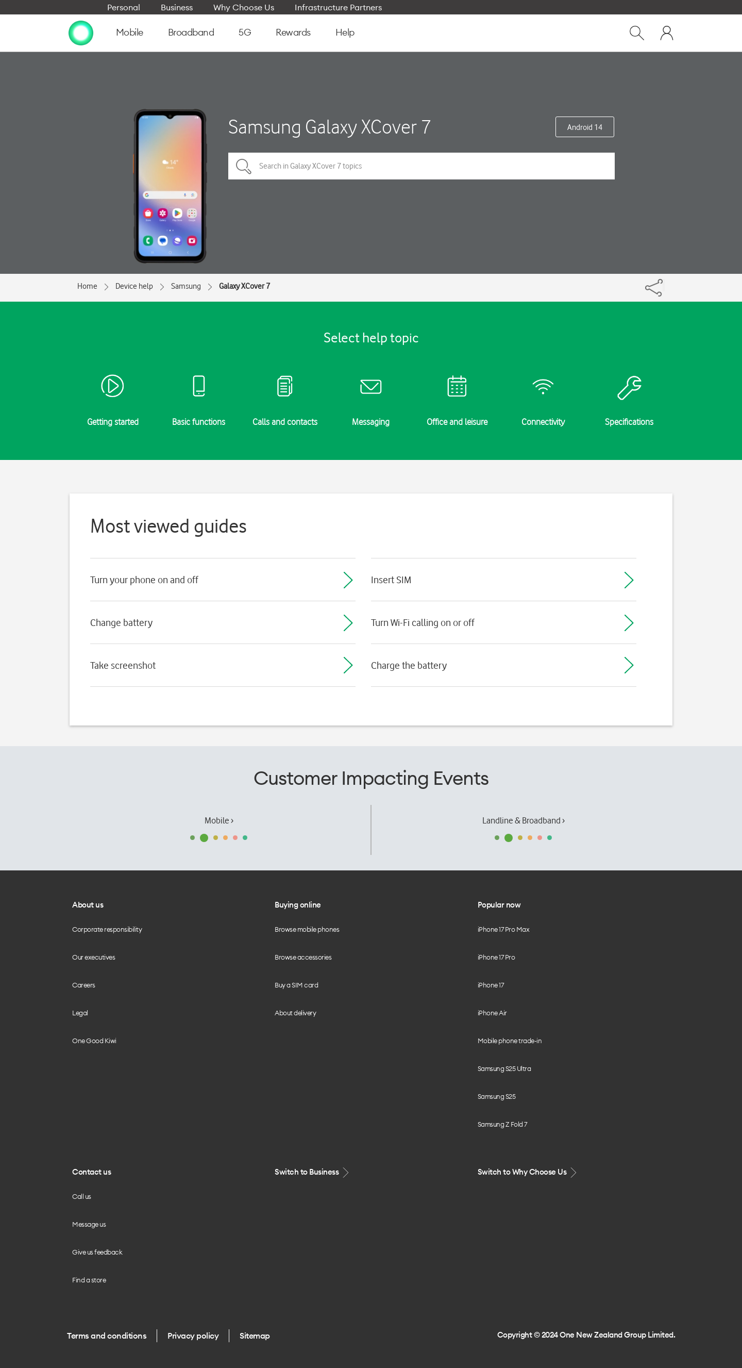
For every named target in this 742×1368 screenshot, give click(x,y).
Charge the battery (409, 665)
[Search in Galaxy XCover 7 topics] (421, 166)
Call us (81, 1196)
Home (87, 286)
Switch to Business (313, 1172)
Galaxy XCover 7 (244, 286)
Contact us (91, 1172)
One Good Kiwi (94, 1040)
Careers (83, 985)
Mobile (129, 32)
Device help (134, 286)
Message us (89, 1224)
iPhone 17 (491, 985)
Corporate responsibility (107, 929)
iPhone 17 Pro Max (504, 929)
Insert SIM (391, 579)
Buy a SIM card (296, 985)
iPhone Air (492, 1013)
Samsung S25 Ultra (504, 1068)
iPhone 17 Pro (496, 957)
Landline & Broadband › (523, 820)
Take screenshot (123, 665)
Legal (80, 1013)
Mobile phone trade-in (510, 1040)
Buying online (298, 905)
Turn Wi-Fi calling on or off (423, 622)
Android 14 (584, 127)
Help (345, 32)
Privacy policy (192, 1335)
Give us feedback (97, 1252)
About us (87, 905)
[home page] (80, 32)
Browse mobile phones (307, 929)
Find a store (89, 1280)
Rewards (293, 32)
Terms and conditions (106, 1335)
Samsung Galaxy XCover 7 (329, 126)
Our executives (93, 957)
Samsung (186, 286)
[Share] (664, 285)
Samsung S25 (497, 1096)
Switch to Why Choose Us (528, 1172)
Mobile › (219, 820)
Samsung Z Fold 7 (502, 1124)
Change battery (121, 622)
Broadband (191, 32)
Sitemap (255, 1335)
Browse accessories (303, 957)
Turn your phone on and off (144, 579)
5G (245, 32)
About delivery (295, 1013)
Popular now (499, 905)
